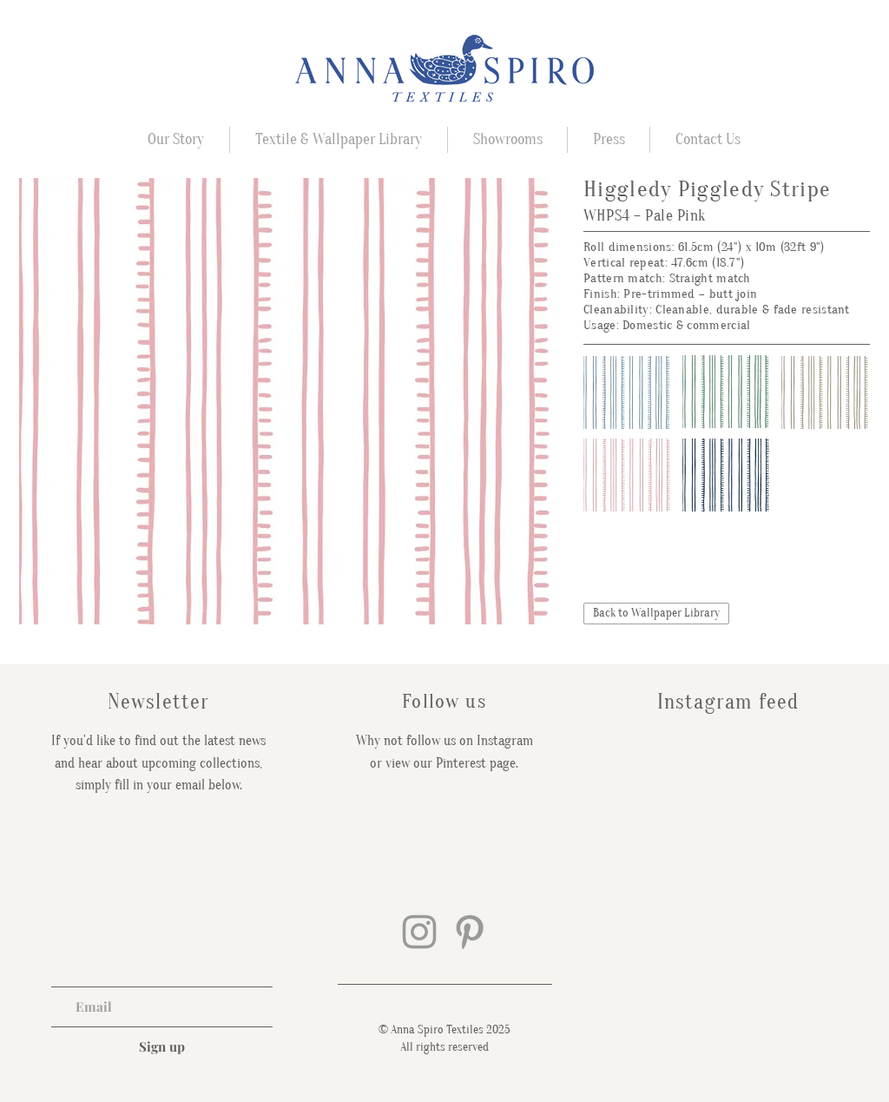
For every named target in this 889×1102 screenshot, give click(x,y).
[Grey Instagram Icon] (419, 931)
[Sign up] (162, 1046)
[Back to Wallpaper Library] (656, 613)
